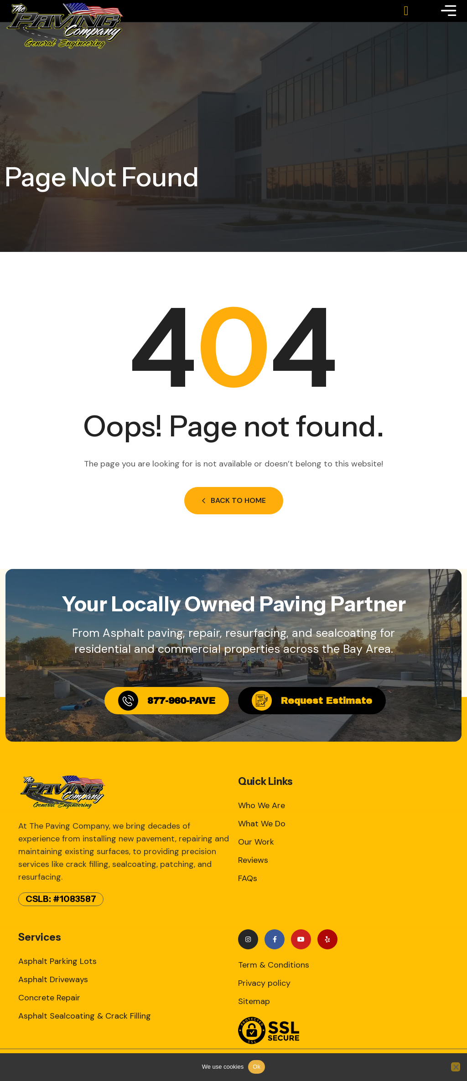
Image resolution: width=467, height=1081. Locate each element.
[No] (455, 1066)
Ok (256, 1066)
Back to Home (234, 500)
